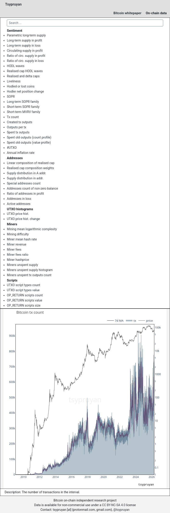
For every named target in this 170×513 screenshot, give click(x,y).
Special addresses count (24, 183)
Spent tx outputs (18, 132)
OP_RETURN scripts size (24, 305)
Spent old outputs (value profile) (29, 142)
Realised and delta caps (23, 76)
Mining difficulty (18, 234)
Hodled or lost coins (21, 86)
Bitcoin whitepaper (127, 13)
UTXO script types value (23, 290)
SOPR (11, 96)
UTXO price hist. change (23, 219)
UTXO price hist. (18, 214)
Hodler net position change (25, 91)
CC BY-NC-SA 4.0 (113, 505)
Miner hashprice (18, 259)
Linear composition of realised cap (30, 163)
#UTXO (12, 147)
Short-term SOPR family (23, 107)
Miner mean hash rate (22, 239)
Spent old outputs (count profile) (29, 137)
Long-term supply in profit (24, 40)
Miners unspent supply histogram (30, 270)
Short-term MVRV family (23, 112)
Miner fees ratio (17, 254)
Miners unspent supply (22, 265)
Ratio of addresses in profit (25, 193)
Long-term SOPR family (23, 101)
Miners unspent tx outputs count (29, 275)
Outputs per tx (16, 127)
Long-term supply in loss (24, 45)
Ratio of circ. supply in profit (26, 55)
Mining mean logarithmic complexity (32, 229)
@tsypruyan (121, 509)
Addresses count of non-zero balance (32, 188)
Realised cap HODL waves (25, 71)
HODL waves (15, 66)
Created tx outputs (19, 122)
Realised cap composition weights (30, 168)
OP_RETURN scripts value (24, 300)
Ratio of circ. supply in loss (25, 61)
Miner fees (14, 249)
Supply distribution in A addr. (26, 173)
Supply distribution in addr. (25, 178)
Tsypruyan (13, 4)
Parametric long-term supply (26, 35)
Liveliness (13, 81)
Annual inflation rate (21, 152)
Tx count (13, 117)
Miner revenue (16, 244)
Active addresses (19, 204)
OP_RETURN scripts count (25, 295)
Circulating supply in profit (25, 50)
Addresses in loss (19, 198)
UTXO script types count (23, 285)
